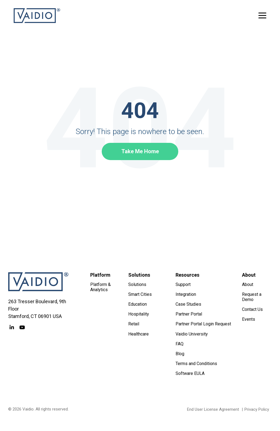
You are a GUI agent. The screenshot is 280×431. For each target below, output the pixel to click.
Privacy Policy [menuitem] (256, 409)
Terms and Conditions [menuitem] (196, 363)
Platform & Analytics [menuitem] (101, 287)
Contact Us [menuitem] (252, 309)
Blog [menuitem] (180, 353)
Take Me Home (140, 151)
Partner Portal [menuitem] (189, 314)
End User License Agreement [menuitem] (213, 409)
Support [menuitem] (183, 284)
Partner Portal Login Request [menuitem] (203, 323)
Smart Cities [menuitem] (140, 294)
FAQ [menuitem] (179, 343)
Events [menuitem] (248, 319)
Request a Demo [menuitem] (252, 297)
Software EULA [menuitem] (190, 373)
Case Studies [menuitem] (188, 304)
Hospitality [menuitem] (138, 314)
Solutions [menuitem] (137, 284)
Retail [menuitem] (133, 323)
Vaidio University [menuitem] (192, 334)
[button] (262, 15)
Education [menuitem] (137, 304)
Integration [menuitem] (186, 294)
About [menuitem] (247, 284)
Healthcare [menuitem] (138, 334)
